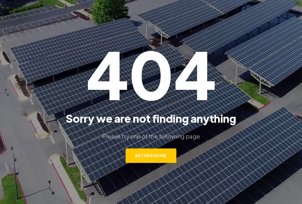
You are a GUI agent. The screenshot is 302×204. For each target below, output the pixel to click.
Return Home (151, 155)
